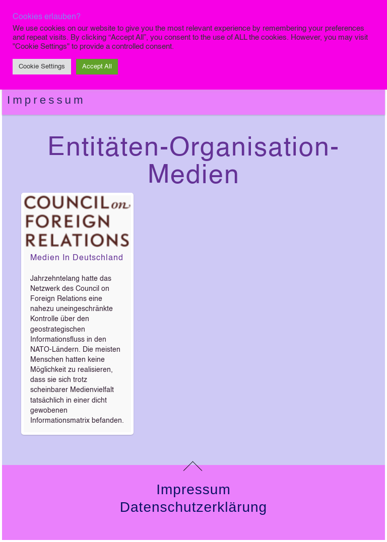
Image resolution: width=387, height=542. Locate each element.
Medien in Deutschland (76, 258)
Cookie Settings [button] (42, 66)
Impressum (46, 100)
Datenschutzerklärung (193, 507)
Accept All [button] (97, 66)
